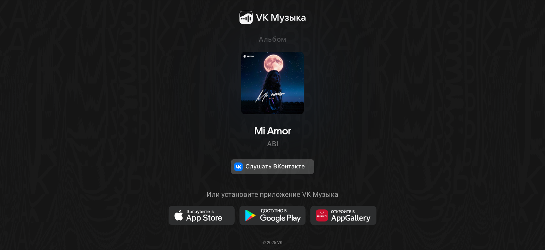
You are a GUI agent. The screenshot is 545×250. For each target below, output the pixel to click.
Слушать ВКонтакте (269, 166)
